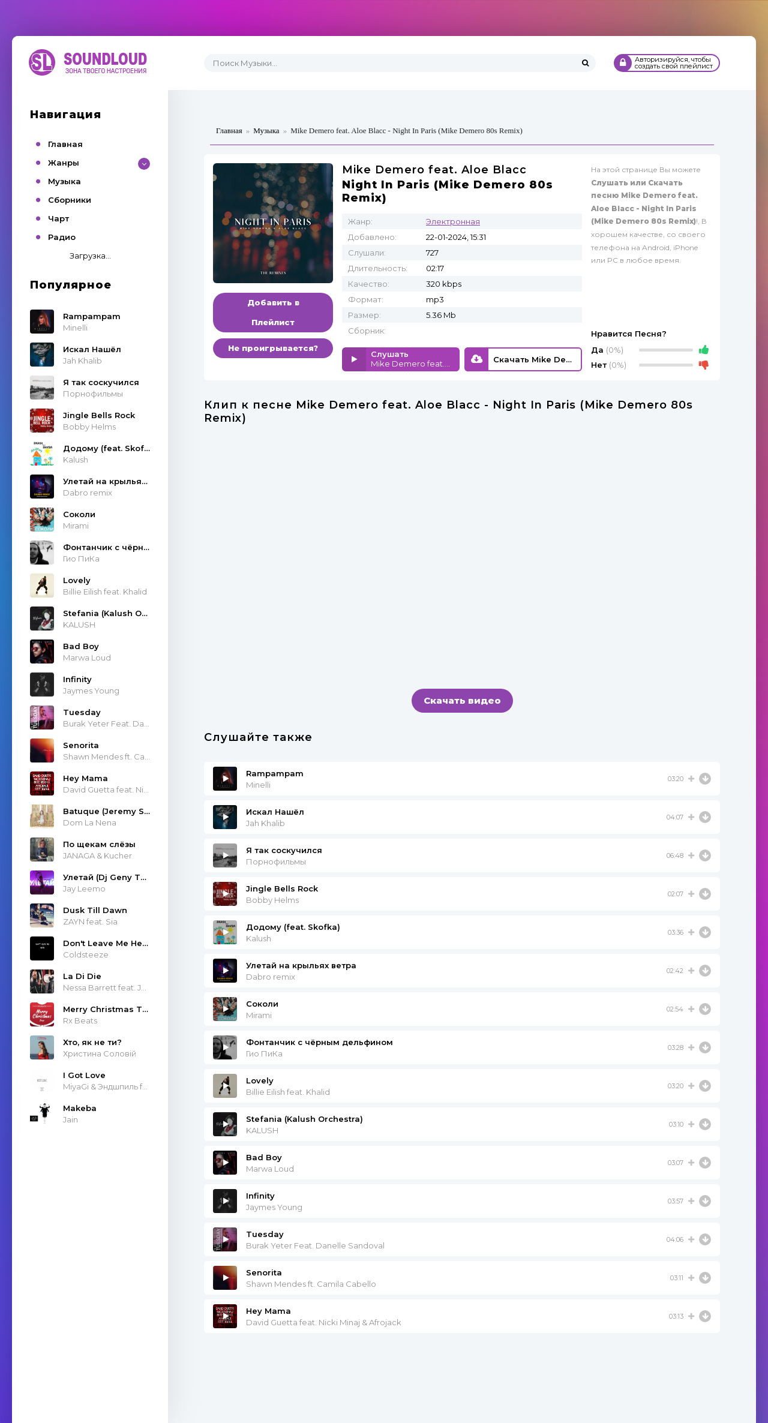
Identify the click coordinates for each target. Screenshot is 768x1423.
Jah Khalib (265, 823)
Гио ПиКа (264, 1053)
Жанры (63, 162)
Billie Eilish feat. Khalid (288, 1092)
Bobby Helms (272, 900)
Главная (65, 144)
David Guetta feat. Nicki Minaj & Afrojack (323, 1322)
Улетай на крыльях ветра (301, 965)
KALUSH (262, 1130)
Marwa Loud (270, 1168)
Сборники (69, 200)
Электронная (453, 221)
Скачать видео (462, 700)
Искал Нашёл (275, 811)
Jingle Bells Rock (282, 888)
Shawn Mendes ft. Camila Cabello (311, 1284)
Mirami (259, 1015)
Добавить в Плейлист (273, 312)
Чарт (58, 218)
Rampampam (275, 773)
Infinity (260, 1195)
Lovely (260, 1080)
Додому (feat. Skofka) (293, 927)
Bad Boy (264, 1157)
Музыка (64, 181)
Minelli (258, 784)
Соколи (262, 1003)
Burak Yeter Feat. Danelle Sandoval (315, 1245)
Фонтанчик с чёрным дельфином (319, 1042)
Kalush (258, 938)
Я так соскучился (284, 850)
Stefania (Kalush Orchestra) (304, 1119)
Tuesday (265, 1234)
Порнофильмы (276, 861)
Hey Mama (268, 1311)
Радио (62, 237)
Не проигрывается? (273, 348)
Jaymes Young (274, 1207)
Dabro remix (270, 976)
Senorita (264, 1272)
